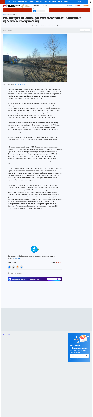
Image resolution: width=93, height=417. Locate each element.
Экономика (47, 1)
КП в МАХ (51, 10)
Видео (14, 1)
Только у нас (28, 10)
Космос (18, 10)
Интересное (19, 273)
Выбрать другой (40, 11)
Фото (9, 1)
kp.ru (59, 262)
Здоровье (66, 1)
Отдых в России (59, 10)
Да (34, 11)
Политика (32, 1)
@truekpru (16, 258)
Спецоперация (22, 1)
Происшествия (79, 10)
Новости (12, 10)
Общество (39, 1)
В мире (54, 1)
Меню (2, 1)
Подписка (86, 5)
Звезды (60, 1)
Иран (22, 10)
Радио (70, 5)
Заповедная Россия (69, 10)
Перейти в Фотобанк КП (21, 84)
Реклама (77, 5)
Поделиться (85, 30)
